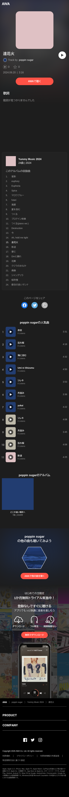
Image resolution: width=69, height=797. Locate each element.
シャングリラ (17, 275)
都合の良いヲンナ (20, 284)
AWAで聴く (34, 81)
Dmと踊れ (16, 256)
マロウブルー (17, 195)
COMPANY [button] (10, 725)
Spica (14, 190)
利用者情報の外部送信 (49, 756)
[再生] (62, 55)
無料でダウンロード (34, 635)
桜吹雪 (14, 280)
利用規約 (6, 756)
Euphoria (15, 186)
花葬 (13, 261)
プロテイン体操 (18, 219)
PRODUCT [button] (10, 715)
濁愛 (13, 204)
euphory (15, 181)
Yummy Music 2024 (29, 159)
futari (13, 200)
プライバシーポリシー (25, 756)
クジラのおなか (18, 266)
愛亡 (13, 251)
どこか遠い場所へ (17, 512)
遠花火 (51, 702)
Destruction (17, 228)
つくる (14, 214)
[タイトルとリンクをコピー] (44, 305)
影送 (13, 247)
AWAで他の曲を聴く (34, 576)
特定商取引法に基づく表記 (14, 760)
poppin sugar (26, 60)
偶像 (13, 270)
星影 (13, 176)
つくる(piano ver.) (20, 223)
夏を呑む (15, 209)
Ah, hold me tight (19, 237)
